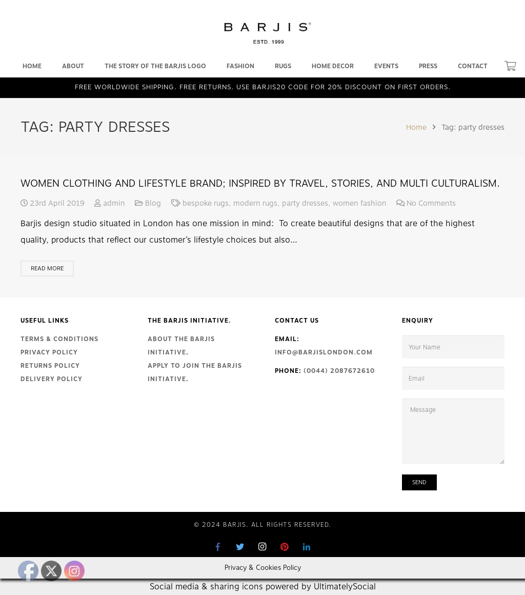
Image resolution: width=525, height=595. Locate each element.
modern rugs (255, 203)
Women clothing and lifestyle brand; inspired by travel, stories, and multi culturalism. (260, 183)
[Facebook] (218, 547)
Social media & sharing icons (208, 587)
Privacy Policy (49, 352)
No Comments (431, 203)
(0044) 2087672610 (339, 370)
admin (114, 203)
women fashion (360, 203)
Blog (153, 203)
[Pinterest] (284, 547)
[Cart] (510, 66)
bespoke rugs (206, 203)
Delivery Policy (52, 379)
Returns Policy (50, 365)
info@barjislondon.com (324, 352)
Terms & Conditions (59, 339)
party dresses (305, 203)
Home (416, 127)
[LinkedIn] (306, 547)
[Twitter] (240, 547)
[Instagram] (262, 547)
